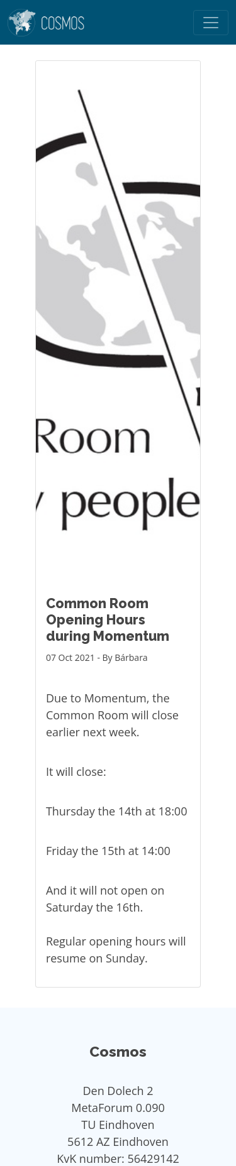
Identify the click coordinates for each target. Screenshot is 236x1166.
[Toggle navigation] (210, 22)
